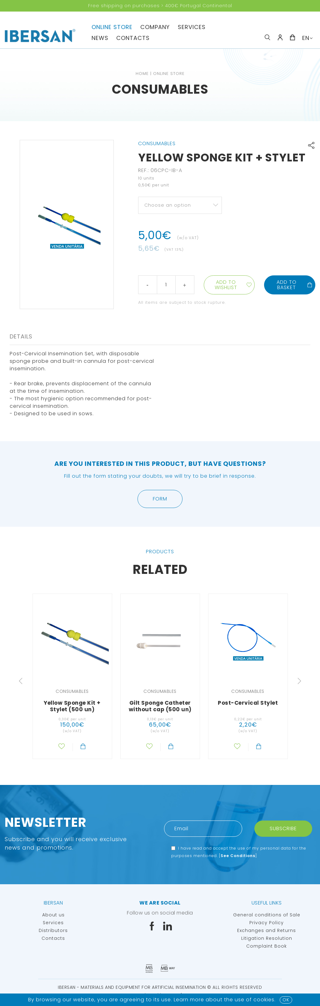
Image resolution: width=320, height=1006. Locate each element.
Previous (20, 681)
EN (305, 38)
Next (299, 681)
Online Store (112, 27)
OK (285, 1000)
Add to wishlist (226, 285)
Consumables (160, 89)
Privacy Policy (266, 923)
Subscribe (283, 828)
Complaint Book (266, 946)
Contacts (133, 38)
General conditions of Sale (266, 915)
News (100, 38)
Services (192, 27)
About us (53, 915)
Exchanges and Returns (266, 930)
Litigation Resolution (266, 938)
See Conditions (238, 855)
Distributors (53, 930)
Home (142, 73)
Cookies (263, 999)
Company (155, 27)
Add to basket (294, 285)
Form (160, 498)
